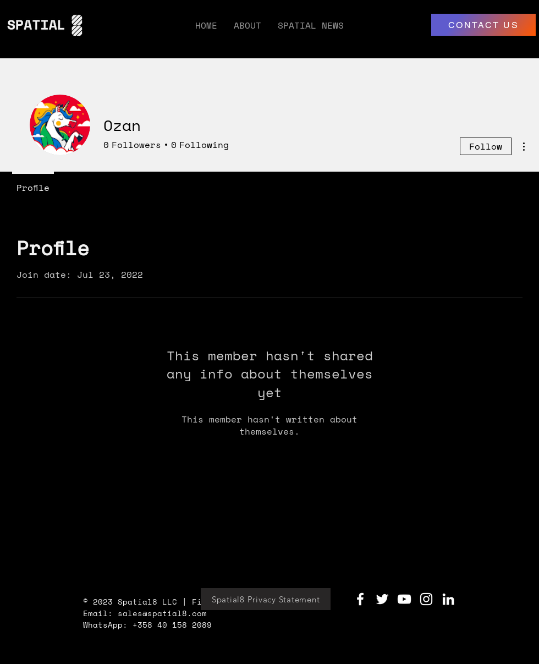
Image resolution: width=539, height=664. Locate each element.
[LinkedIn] (448, 599)
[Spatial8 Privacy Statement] (266, 599)
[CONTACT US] (483, 25)
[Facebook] (360, 599)
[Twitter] (382, 599)
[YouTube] (404, 599)
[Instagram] (426, 599)
